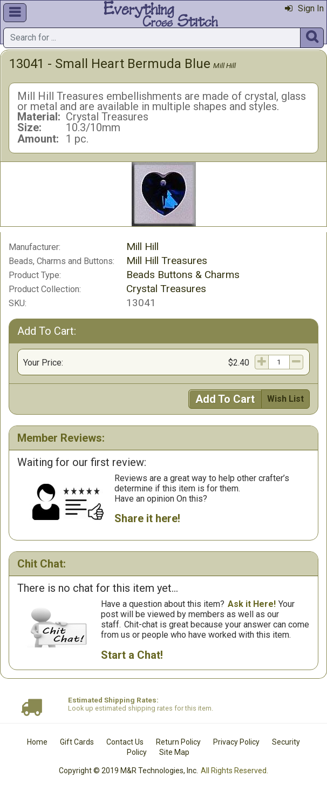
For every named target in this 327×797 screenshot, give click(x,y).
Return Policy (178, 742)
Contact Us (125, 742)
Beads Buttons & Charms (183, 274)
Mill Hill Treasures (166, 260)
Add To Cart (225, 399)
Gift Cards (77, 742)
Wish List (285, 399)
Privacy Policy (236, 742)
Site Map (174, 752)
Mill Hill (224, 65)
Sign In (304, 8)
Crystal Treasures (166, 288)
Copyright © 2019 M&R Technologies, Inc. (128, 770)
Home (37, 742)
